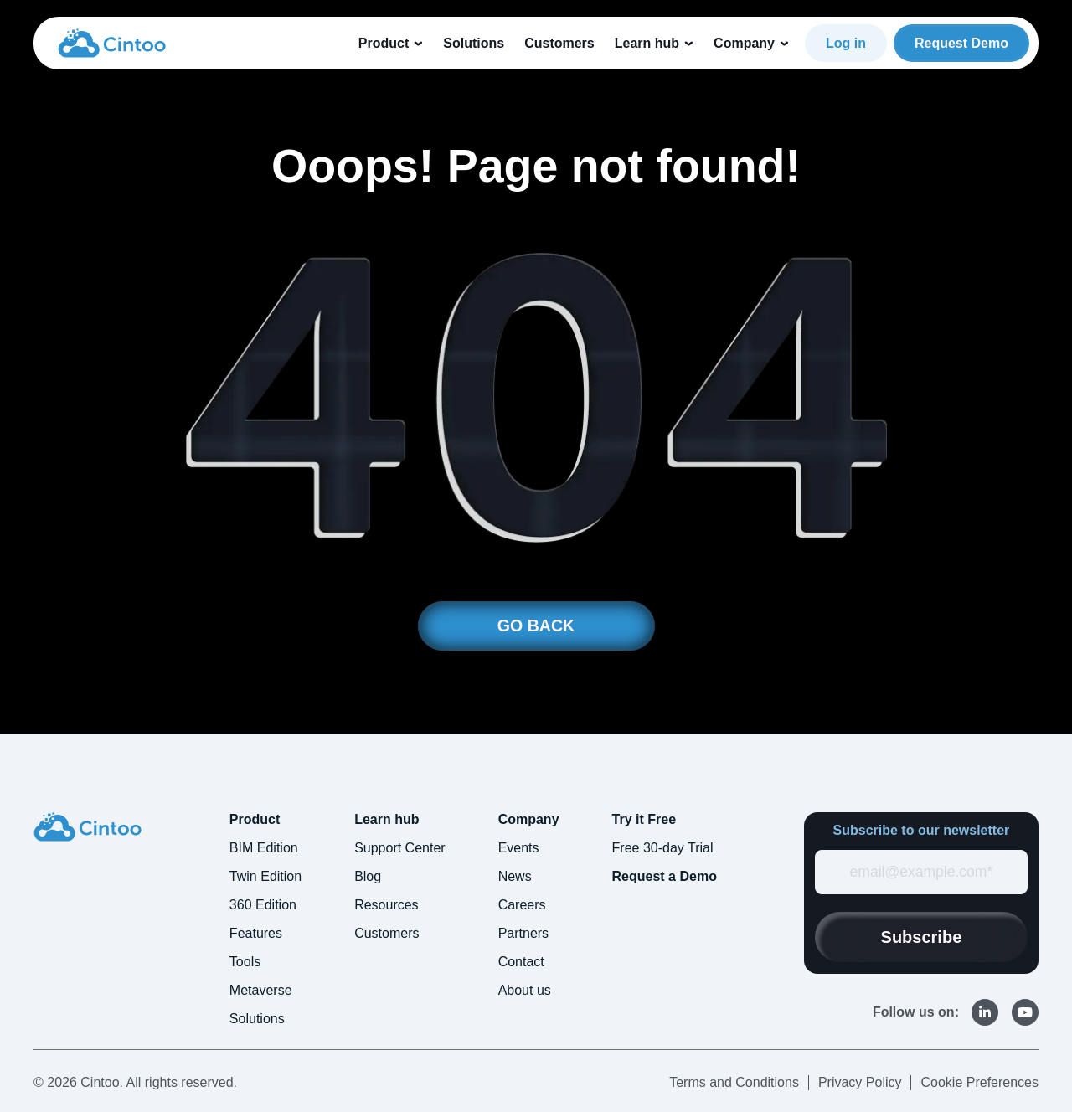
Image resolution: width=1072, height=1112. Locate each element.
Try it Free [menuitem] (644, 820)
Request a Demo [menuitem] (664, 877)
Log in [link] (846, 43)
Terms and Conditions (734, 1083)
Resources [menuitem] (386, 905)
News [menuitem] (515, 877)
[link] (112, 41)
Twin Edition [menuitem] (265, 877)
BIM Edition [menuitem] (263, 849)
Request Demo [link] (961, 43)
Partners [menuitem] (523, 934)
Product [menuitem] (254, 820)
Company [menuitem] (528, 820)
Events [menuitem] (518, 849)
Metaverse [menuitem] (260, 991)
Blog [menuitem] (367, 877)
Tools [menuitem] (244, 962)
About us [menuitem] (524, 991)
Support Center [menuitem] (400, 849)
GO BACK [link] (536, 626)
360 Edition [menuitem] (262, 905)
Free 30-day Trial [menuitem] (663, 849)
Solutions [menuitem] (257, 1019)
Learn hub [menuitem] (386, 820)
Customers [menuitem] (386, 934)
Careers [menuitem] (522, 905)
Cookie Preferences (979, 1083)
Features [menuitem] (255, 934)
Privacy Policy (860, 1083)
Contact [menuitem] (521, 962)
